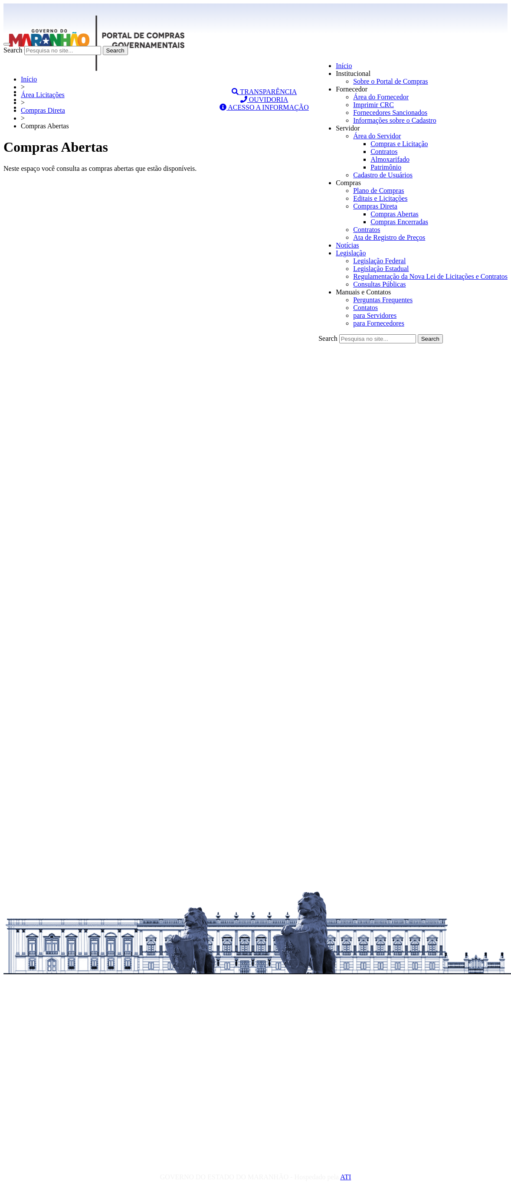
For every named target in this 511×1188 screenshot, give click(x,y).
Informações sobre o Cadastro (394, 120)
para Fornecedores (378, 323)
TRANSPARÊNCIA (264, 91)
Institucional (353, 73)
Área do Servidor (377, 136)
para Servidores (374, 315)
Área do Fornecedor (381, 97)
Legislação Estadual (381, 268)
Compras (348, 182)
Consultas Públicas (379, 284)
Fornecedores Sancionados (390, 112)
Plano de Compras (378, 190)
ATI (345, 1177)
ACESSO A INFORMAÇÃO (264, 107)
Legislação (351, 253)
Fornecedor (351, 89)
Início (344, 65)
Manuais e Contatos (363, 292)
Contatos (365, 307)
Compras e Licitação (399, 143)
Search (13, 50)
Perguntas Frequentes (383, 300)
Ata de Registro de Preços (389, 237)
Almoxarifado (389, 159)
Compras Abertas (394, 214)
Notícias (347, 245)
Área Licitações (43, 94)
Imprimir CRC (373, 104)
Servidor (348, 128)
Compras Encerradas (399, 221)
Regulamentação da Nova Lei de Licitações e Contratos (430, 276)
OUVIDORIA (264, 99)
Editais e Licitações (380, 198)
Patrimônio (385, 167)
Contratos (383, 151)
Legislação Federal (379, 260)
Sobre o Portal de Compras (390, 81)
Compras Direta (375, 206)
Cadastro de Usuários (383, 175)
